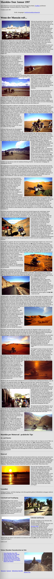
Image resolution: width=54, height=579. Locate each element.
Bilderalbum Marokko (17, 571)
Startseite (8, 571)
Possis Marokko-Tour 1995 (10, 553)
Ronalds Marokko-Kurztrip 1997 (12, 558)
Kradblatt (37, 5)
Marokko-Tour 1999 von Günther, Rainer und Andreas (12, 560)
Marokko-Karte (35, 526)
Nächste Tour (27, 572)
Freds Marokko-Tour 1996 (10, 556)
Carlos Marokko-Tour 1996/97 (11, 557)
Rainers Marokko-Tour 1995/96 (11, 554)
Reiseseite (3, 571)
